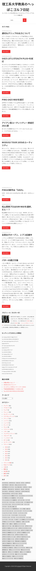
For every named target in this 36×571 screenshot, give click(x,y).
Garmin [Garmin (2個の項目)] (27, 482)
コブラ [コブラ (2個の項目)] (4, 506)
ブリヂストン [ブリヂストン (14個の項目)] (6, 517)
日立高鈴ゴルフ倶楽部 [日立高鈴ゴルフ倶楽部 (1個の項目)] (7, 547)
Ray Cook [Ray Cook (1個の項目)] (5, 491)
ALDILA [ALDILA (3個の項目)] (18, 482)
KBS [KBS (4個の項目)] (30, 487)
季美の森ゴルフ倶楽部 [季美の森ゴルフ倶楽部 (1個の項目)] (20, 541)
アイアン (6, 405)
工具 (5, 467)
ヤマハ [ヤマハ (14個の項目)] (10, 519)
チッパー (6, 425)
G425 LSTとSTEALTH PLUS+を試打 (17, 60)
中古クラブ (7, 465)
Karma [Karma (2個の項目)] (25, 487)
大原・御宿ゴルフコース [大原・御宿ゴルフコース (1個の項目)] (18, 526)
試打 (5, 475)
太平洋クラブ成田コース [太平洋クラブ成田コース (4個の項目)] (8, 534)
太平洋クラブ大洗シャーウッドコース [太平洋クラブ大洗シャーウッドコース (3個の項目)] (11, 530)
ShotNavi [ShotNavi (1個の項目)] (11, 491)
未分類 (5, 471)
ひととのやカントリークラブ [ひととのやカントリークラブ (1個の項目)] (25, 495)
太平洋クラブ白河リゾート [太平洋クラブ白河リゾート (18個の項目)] (8, 536)
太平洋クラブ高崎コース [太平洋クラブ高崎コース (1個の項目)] (8, 541)
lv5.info (19, 566)
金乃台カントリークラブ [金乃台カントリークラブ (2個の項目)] (8, 554)
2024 (6, 460)
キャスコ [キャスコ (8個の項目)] (12, 502)
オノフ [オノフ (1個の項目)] (28, 500)
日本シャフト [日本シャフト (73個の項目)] (19, 545)
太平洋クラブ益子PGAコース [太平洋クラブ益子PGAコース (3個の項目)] (23, 536)
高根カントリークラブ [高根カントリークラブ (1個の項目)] (17, 556)
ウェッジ (6, 412)
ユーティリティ (8, 442)
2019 (6, 449)
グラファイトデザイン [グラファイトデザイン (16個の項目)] (17, 504)
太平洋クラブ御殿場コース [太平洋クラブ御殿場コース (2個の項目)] (23, 532)
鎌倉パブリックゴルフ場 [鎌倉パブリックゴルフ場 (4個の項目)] (21, 554)
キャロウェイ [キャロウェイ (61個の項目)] (19, 502)
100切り (28, 321)
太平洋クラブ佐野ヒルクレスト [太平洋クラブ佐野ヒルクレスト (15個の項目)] (9, 528)
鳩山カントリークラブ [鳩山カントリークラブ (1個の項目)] (7, 558)
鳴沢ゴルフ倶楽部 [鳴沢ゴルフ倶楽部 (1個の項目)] (18, 558)
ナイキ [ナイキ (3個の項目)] (15, 513)
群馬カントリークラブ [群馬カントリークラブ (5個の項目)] (14, 549)
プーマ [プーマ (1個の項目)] (13, 517)
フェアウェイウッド (9, 433)
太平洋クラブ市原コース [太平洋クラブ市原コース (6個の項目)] (26, 530)
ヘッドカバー (7, 438)
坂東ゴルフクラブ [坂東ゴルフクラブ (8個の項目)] (6, 526)
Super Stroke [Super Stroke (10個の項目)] (25, 491)
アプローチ (7, 408)
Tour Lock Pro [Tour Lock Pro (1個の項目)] (6, 493)
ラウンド (6, 444)
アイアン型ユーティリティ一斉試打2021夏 (18, 124)
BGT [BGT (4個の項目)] (22, 482)
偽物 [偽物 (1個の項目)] (11, 523)
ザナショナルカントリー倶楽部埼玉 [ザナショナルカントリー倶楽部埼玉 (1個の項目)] (10, 508)
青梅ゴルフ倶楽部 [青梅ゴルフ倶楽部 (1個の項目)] (6, 556)
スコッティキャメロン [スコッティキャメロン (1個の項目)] (7, 510)
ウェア (5, 410)
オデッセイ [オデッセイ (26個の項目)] (21, 500)
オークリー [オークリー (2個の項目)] (5, 502)
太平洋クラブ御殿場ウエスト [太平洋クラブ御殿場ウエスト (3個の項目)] (9, 532)
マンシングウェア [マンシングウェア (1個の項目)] (20, 517)
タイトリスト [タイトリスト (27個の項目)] (18, 510)
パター (5, 431)
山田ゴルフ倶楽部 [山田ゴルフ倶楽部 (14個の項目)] (7, 543)
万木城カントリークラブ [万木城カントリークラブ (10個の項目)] (8, 521)
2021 (6, 453)
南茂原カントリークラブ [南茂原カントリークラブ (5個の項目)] (19, 523)
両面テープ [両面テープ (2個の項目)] (5, 523)
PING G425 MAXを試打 (13, 99)
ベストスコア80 (24, 323)
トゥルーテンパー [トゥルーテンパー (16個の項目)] (7, 513)
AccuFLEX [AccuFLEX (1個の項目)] (5, 482)
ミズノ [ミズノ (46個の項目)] (28, 517)
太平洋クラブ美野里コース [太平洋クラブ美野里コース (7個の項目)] (21, 539)
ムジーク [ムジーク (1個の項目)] (4, 519)
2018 (6, 447)
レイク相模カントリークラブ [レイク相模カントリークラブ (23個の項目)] (26, 519)
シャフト (6, 420)
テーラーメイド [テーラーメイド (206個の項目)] (27, 510)
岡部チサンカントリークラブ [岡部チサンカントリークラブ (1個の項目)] (19, 543)
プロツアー (7, 435)
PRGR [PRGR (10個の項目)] (27, 489)
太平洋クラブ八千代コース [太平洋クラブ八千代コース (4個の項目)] (24, 528)
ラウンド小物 (7, 462)
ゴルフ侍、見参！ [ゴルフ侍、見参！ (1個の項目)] (12, 506)
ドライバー (7, 429)
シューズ (6, 423)
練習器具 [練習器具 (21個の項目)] (5, 549)
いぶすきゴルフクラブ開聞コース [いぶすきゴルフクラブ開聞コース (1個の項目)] (10, 495)
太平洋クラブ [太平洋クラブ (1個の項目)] (28, 526)
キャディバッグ (8, 414)
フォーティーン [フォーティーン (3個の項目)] (6, 515)
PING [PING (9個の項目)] (22, 489)
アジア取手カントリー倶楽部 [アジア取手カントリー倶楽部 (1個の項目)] (9, 497)
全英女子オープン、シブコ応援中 (17, 234)
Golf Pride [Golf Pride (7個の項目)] (5, 484)
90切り (16, 323)
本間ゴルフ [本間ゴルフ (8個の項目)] (29, 547)
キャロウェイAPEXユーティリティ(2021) (15, 387)
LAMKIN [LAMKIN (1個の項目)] (4, 489)
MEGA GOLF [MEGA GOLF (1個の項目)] (11, 489)
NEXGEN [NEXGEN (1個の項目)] (17, 489)
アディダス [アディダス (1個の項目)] (20, 497)
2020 (6, 451)
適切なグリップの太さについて (16, 33)
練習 (5, 473)
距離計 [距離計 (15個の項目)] (4, 552)
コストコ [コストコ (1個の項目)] (26, 504)
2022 (6, 455)
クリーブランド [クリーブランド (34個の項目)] (6, 504)
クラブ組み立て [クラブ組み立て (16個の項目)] (28, 502)
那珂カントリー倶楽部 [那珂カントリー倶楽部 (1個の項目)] (13, 552)
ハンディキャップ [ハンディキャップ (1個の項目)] (22, 513)
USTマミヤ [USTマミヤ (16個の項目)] (14, 493)
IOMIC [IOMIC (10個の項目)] (11, 484)
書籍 (5, 469)
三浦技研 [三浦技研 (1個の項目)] (18, 521)
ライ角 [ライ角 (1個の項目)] (16, 519)
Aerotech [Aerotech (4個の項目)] (12, 482)
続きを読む (5, 51)
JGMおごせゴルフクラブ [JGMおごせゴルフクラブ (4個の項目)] (20, 484)
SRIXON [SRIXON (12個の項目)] (17, 491)
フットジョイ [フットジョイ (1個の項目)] (22, 515)
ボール (5, 440)
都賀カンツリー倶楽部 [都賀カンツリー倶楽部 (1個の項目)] (25, 552)
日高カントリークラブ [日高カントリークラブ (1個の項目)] (19, 547)
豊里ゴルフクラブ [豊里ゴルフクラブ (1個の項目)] (25, 549)
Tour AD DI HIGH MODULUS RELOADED (14, 391)
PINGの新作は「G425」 (13, 189)
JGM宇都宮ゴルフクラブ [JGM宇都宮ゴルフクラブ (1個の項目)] (8, 487)
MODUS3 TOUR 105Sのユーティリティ (17, 144)
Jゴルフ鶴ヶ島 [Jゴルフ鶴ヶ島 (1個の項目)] (18, 487)
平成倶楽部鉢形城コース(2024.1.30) (13, 389)
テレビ (5, 427)
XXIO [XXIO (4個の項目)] (20, 493)
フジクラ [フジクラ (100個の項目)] (14, 515)
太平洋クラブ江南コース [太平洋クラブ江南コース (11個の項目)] (21, 534)
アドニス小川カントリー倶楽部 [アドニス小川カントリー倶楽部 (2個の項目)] (9, 500)
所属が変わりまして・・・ (11, 382)
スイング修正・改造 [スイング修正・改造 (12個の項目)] (25, 508)
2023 (6, 458)
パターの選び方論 (10, 260)
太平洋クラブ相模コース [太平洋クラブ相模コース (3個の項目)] (8, 539)
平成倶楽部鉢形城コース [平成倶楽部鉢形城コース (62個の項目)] (8, 545)
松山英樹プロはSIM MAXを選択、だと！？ (17, 208)
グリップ (6, 418)
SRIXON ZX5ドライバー (10, 384)
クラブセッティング (9, 416)
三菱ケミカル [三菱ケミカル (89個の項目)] (25, 521)
